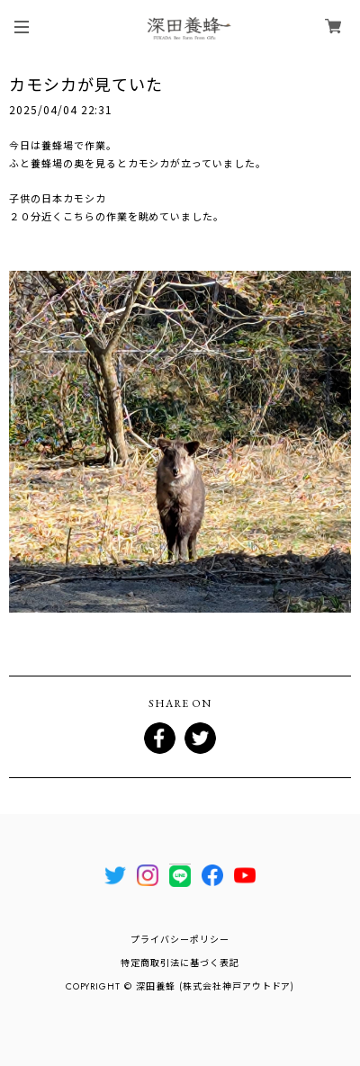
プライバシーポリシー (180, 939)
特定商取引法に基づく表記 (180, 963)
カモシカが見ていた (86, 83)
